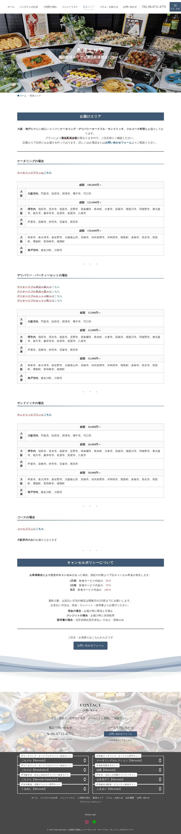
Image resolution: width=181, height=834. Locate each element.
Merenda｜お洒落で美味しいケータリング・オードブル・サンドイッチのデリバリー (96, 830)
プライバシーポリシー (90, 802)
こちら (56, 287)
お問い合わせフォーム (90, 645)
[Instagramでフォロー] (87, 822)
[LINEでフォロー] (94, 822)
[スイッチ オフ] (175, 7)
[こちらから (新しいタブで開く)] (48, 172)
